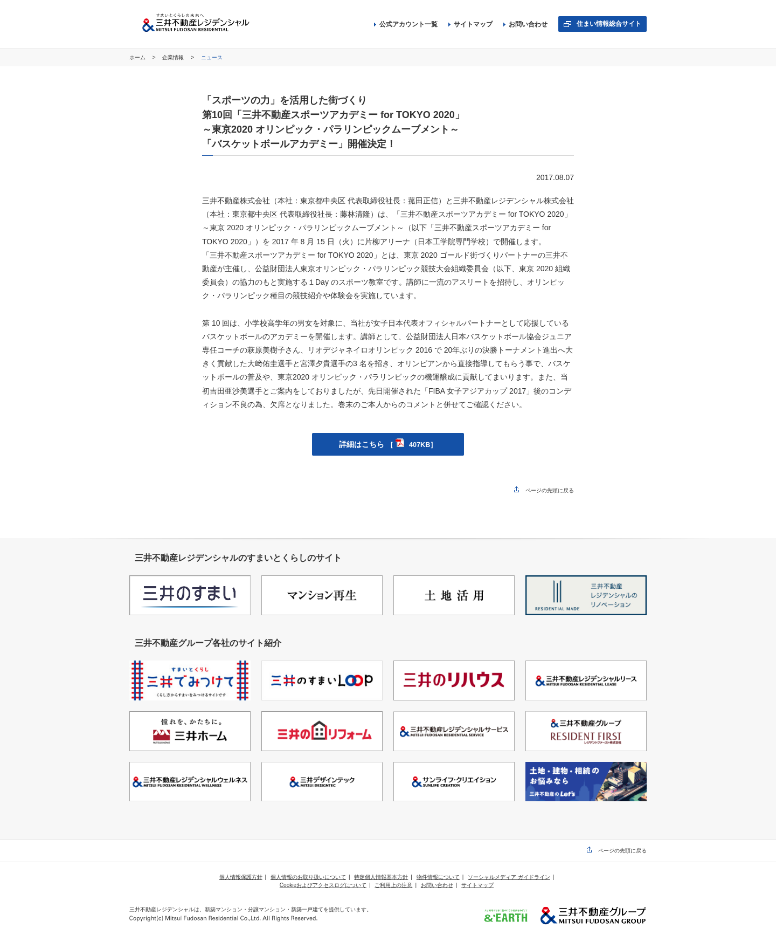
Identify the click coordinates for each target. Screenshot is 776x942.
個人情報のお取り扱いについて (308, 877)
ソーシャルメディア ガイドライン (509, 877)
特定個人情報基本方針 (381, 877)
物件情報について (438, 877)
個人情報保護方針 (240, 877)
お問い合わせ (525, 24)
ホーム (138, 57)
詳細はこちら (388, 444)
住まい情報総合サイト (609, 23)
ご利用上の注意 (393, 885)
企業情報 (173, 57)
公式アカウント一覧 (406, 24)
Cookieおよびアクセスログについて (323, 885)
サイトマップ (470, 24)
